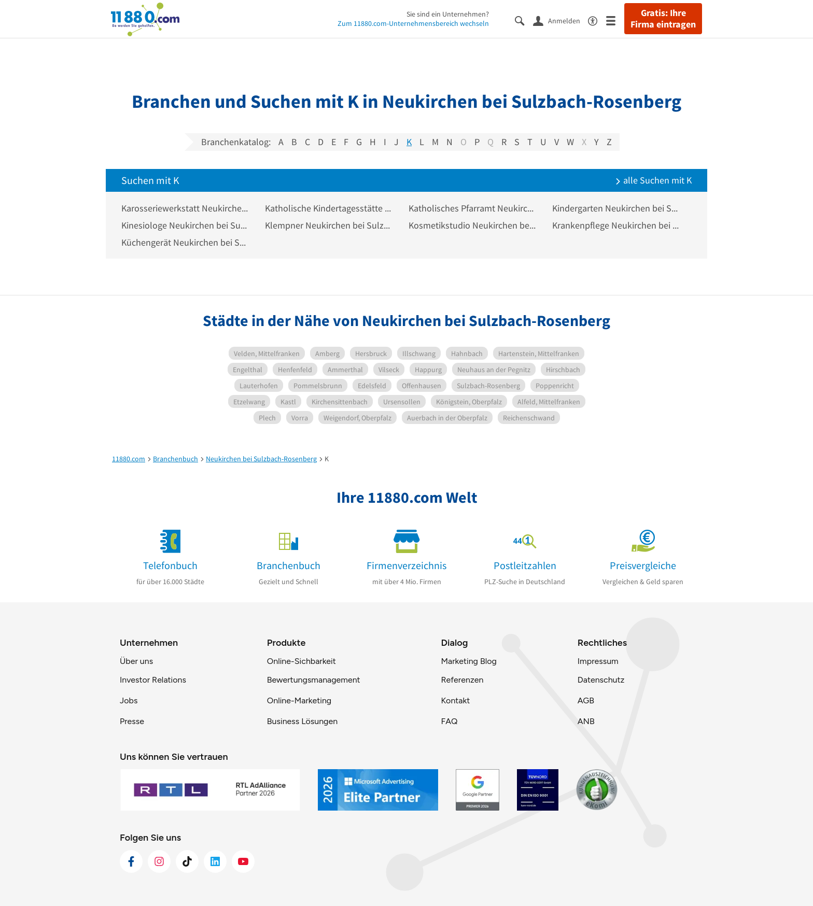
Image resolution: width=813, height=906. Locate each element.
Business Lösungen (302, 721)
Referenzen (462, 680)
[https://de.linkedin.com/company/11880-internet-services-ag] (215, 861)
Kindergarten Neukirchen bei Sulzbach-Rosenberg (616, 208)
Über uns (136, 661)
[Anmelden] (560, 20)
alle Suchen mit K (653, 180)
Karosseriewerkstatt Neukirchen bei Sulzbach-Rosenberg (185, 208)
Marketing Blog (468, 661)
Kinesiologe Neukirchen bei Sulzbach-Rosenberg (185, 225)
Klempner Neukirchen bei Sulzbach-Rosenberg (329, 225)
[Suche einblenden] (524, 20)
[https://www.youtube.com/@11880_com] (243, 861)
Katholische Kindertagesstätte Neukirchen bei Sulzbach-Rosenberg (329, 208)
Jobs (128, 700)
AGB (586, 700)
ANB (586, 721)
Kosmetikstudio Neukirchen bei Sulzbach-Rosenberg (473, 225)
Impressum (598, 661)
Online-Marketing (299, 700)
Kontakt (455, 700)
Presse (132, 721)
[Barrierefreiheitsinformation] (597, 20)
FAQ (449, 721)
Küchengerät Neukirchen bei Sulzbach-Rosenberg (185, 242)
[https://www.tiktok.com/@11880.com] (187, 861)
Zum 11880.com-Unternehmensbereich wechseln (413, 23)
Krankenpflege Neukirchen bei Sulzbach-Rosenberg (616, 225)
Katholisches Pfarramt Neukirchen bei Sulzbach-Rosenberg (473, 208)
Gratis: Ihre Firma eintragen (663, 19)
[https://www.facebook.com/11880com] (131, 861)
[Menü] (615, 20)
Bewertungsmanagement (313, 680)
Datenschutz (601, 680)
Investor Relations (153, 680)
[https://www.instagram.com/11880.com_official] (159, 861)
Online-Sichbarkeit (301, 661)
